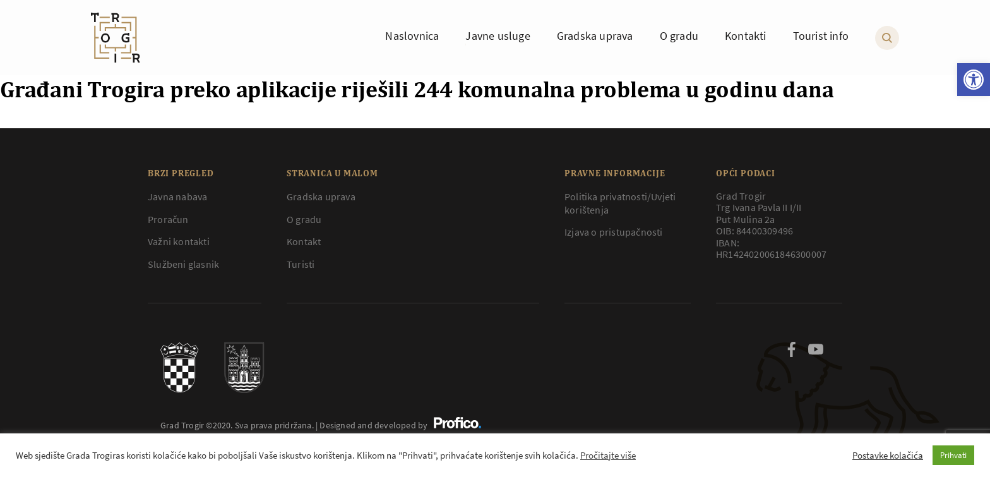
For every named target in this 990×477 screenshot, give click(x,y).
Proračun (168, 219)
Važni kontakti (179, 241)
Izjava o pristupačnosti (613, 232)
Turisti (300, 264)
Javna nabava (177, 196)
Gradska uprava (321, 196)
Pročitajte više (608, 455)
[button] (973, 79)
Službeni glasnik (183, 264)
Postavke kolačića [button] (887, 455)
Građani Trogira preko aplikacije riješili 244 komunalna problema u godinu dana (416, 89)
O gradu (304, 219)
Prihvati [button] (953, 455)
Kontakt (304, 241)
